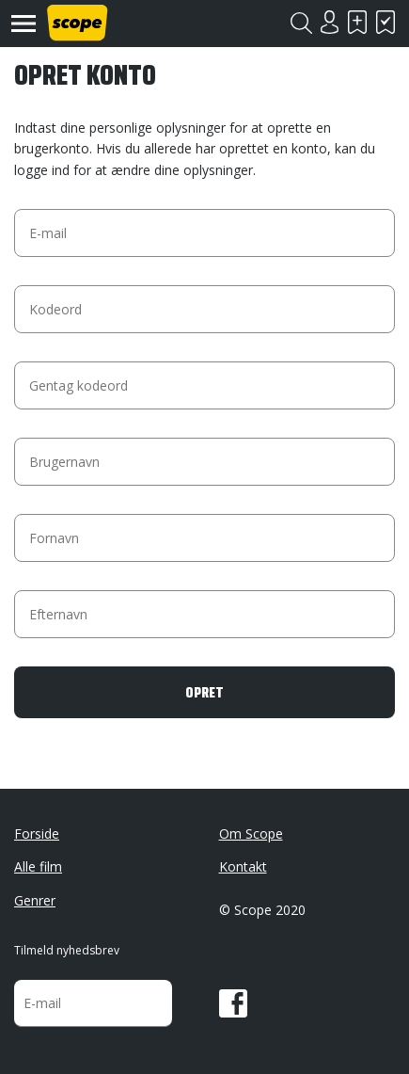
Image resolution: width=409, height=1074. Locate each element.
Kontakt (243, 866)
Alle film (38, 866)
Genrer (34, 900)
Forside (36, 833)
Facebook (233, 1003)
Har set (385, 22)
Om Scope (251, 833)
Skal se (357, 22)
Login (329, 22)
